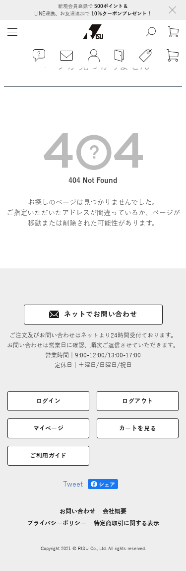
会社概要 (114, 511)
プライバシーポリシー (56, 523)
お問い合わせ (77, 511)
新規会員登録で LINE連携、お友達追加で (93, 9)
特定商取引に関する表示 (126, 523)
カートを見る (138, 428)
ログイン (48, 401)
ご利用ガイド (48, 455)
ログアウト (137, 401)
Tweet (73, 484)
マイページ (48, 428)
